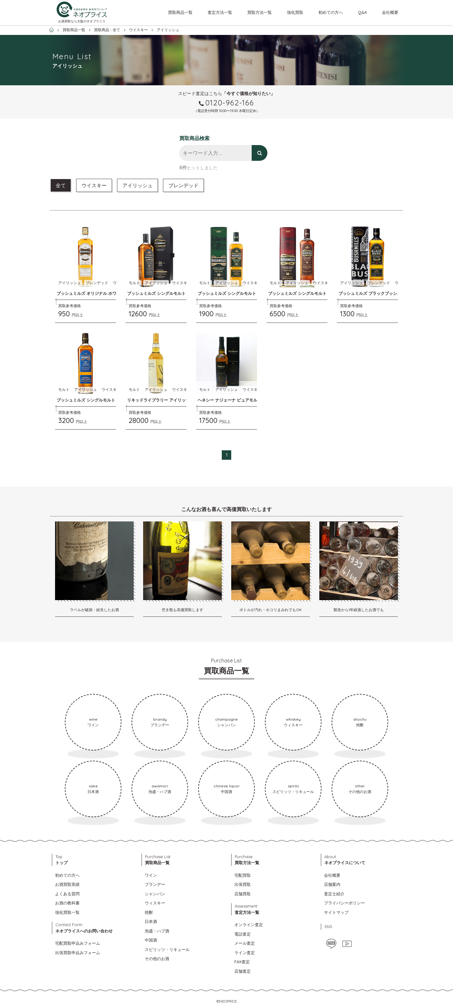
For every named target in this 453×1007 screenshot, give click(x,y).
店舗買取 (242, 893)
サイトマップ (336, 912)
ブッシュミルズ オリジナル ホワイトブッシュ (99, 293)
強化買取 (295, 12)
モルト (134, 282)
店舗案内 (332, 884)
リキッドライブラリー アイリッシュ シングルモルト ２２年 (182, 399)
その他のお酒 (157, 958)
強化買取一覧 (67, 912)
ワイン (151, 875)
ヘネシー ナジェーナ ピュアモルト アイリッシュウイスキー (253, 399)
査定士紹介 (334, 893)
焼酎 (149, 912)
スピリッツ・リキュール (167, 949)
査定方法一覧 (220, 12)
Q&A (362, 12)
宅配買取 (242, 875)
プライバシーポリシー (344, 902)
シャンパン (155, 893)
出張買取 (242, 884)
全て (61, 185)
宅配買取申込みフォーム (77, 943)
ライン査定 (244, 952)
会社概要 (390, 12)
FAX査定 (242, 961)
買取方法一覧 (259, 12)
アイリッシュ (137, 185)
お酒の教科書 (67, 902)
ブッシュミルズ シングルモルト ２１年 (163, 293)
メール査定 (244, 943)
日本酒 (151, 921)
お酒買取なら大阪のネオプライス (81, 21)
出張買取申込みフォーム (77, 952)
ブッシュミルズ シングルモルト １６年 (304, 293)
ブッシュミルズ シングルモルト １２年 (93, 399)
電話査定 (242, 934)
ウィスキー (155, 902)
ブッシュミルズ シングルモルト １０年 (234, 293)
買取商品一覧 (180, 12)
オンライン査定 (248, 924)
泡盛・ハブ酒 (157, 930)
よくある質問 (67, 893)
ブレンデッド (183, 185)
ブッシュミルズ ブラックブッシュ (369, 293)
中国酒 (151, 939)
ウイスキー (94, 185)
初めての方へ (330, 12)
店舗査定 (242, 971)
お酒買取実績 (67, 884)
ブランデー (155, 884)
